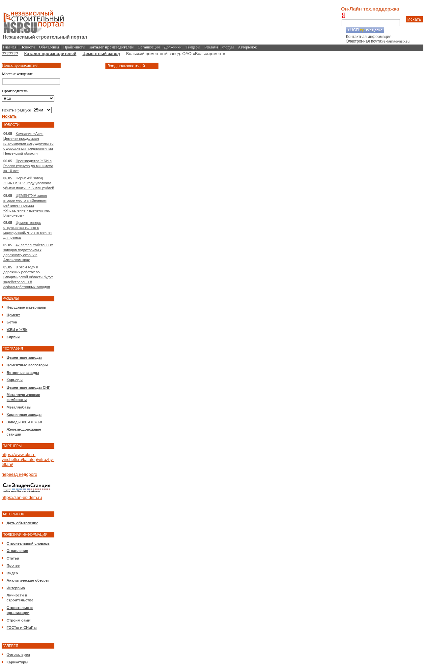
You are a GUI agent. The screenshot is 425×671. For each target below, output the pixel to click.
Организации (149, 47)
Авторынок (247, 47)
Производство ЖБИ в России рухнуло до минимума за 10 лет (28, 166)
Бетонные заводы (23, 373)
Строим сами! (19, 620)
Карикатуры (17, 662)
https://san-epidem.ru (22, 497)
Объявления (49, 47)
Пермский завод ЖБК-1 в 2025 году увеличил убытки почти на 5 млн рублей (28, 183)
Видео (12, 573)
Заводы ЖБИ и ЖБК (24, 422)
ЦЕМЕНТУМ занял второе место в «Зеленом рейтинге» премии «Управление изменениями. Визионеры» (26, 205)
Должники (173, 47)
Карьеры (15, 380)
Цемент (13, 315)
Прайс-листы (74, 47)
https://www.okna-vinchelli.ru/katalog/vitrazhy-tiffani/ (28, 459)
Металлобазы (19, 407)
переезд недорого (19, 474)
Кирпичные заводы (24, 414)
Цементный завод (101, 53)
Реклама (211, 47)
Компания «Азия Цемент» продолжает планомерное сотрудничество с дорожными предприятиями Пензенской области (28, 143)
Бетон (12, 322)
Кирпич (13, 337)
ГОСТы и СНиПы (22, 627)
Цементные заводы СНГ (28, 387)
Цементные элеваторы (27, 365)
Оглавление (17, 551)
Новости (27, 47)
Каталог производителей (50, 53)
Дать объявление (22, 523)
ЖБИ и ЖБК (17, 330)
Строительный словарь (28, 543)
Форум (228, 47)
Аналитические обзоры (28, 580)
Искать (414, 19)
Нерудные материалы (26, 307)
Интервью (16, 588)
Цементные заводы (24, 357)
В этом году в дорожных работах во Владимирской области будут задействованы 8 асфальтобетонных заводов (28, 277)
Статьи (13, 558)
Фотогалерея (18, 654)
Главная (9, 47)
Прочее (13, 565)
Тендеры (193, 47)
